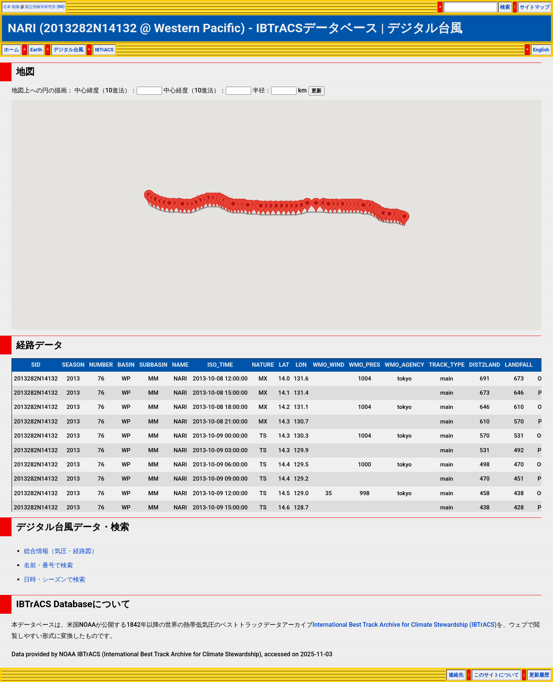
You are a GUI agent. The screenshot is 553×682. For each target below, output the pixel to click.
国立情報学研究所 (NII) (45, 6)
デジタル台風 (68, 50)
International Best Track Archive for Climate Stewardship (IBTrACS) (405, 624)
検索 (505, 7)
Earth (36, 50)
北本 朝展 (11, 6)
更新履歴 (539, 675)
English (541, 50)
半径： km (279, 90)
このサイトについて (496, 675)
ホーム (11, 50)
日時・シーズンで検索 (54, 579)
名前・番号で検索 (48, 565)
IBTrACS (104, 50)
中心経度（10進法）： (207, 90)
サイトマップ (535, 7)
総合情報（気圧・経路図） (61, 551)
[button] (404, 218)
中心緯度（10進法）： (118, 90)
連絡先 (456, 675)
